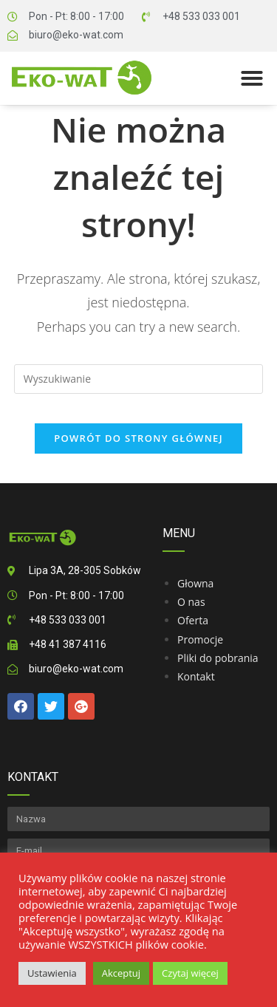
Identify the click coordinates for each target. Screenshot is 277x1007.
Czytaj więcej (190, 973)
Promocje (200, 639)
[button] (252, 78)
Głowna (195, 583)
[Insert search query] (139, 379)
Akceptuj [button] (121, 973)
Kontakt (196, 676)
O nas (191, 602)
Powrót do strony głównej (138, 438)
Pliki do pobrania (218, 658)
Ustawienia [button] (52, 973)
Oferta (192, 620)
